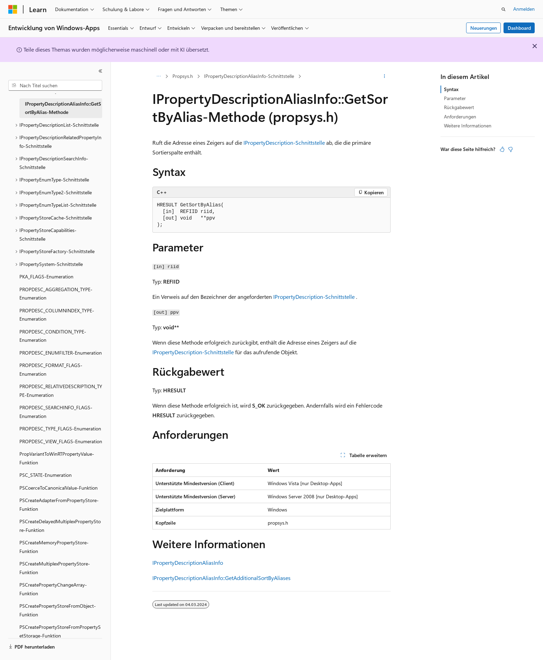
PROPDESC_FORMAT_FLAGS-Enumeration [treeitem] (50, 369)
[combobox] (55, 85)
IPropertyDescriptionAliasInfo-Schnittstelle (249, 76)
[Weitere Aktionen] (385, 76)
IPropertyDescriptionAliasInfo (187, 562)
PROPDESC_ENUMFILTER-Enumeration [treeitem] (60, 352)
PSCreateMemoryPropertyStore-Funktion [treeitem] (54, 546)
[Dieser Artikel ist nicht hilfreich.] (510, 149)
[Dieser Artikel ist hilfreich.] (502, 149)
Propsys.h (182, 76)
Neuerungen (483, 28)
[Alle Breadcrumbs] (158, 76)
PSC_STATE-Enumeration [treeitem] (45, 475)
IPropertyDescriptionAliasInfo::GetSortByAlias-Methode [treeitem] (63, 108)
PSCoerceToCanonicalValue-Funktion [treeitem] (58, 487)
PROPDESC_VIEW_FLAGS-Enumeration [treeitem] (60, 441)
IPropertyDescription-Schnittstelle (284, 142)
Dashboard (519, 28)
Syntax (451, 89)
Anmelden (524, 9)
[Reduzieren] (100, 71)
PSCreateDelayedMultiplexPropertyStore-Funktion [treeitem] (60, 525)
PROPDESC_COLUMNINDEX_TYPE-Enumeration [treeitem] (56, 314)
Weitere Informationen (467, 125)
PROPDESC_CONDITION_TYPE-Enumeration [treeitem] (52, 336)
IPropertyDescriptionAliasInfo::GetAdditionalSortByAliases (221, 577)
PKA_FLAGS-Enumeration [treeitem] (46, 276)
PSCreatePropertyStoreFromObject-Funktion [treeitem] (57, 610)
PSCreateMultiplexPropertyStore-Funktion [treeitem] (54, 568)
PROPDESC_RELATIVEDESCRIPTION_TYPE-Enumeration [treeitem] (60, 390)
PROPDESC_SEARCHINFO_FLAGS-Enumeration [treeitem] (55, 411)
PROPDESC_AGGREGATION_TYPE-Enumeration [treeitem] (55, 293)
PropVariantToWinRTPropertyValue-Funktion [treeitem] (56, 458)
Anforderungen (460, 116)
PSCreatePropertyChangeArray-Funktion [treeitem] (53, 589)
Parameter (455, 98)
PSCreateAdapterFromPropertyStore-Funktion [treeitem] (59, 504)
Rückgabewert (459, 107)
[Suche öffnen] (503, 9)
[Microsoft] (12, 9)
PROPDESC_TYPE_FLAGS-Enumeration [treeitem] (60, 428)
